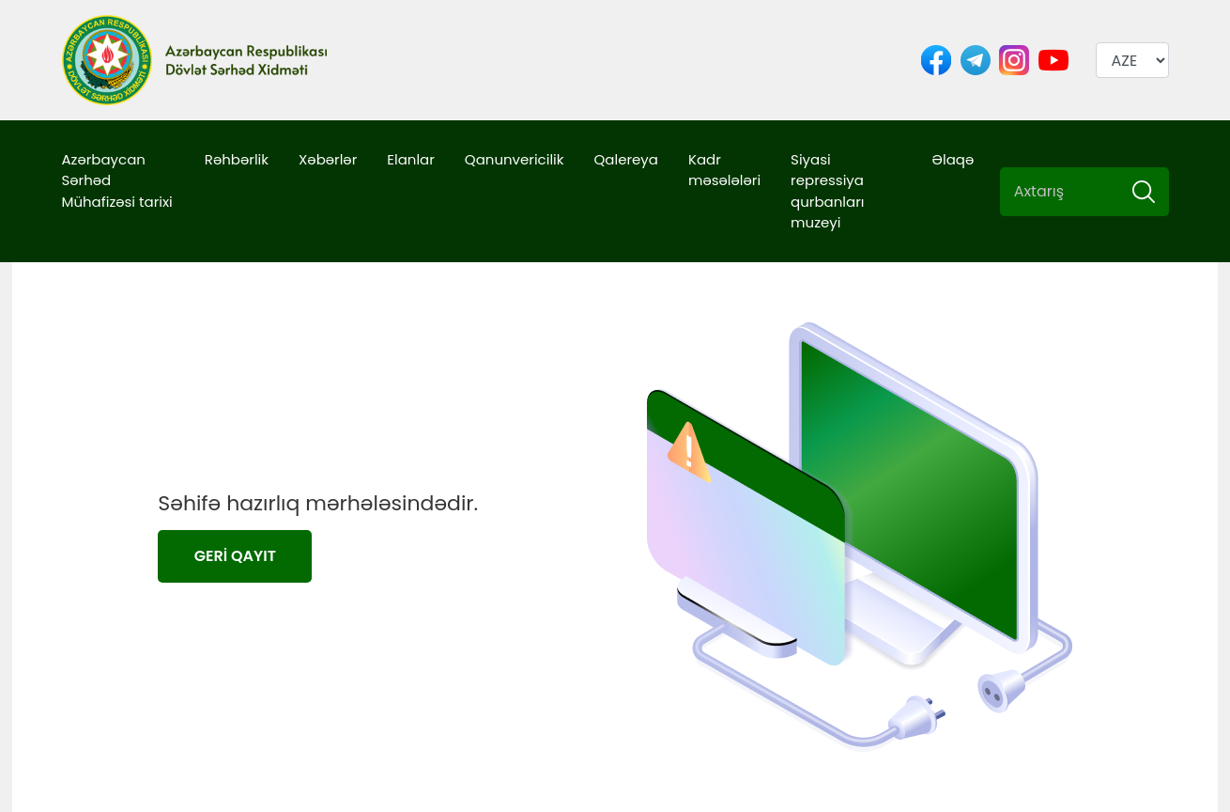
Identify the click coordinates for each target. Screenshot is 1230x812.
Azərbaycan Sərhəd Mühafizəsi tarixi (117, 180)
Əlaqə (952, 159)
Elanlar (411, 159)
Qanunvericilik (514, 159)
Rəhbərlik (237, 159)
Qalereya (626, 159)
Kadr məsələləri (724, 170)
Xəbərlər (328, 159)
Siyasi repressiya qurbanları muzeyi (827, 191)
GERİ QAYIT (235, 556)
